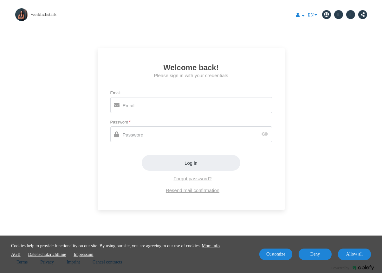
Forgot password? (192, 178)
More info (211, 245)
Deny (315, 254)
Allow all (354, 254)
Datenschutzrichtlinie (47, 254)
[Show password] (266, 134)
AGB (16, 254)
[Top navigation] (300, 16)
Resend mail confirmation (192, 190)
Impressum (83, 254)
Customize (275, 254)
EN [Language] (312, 14)
